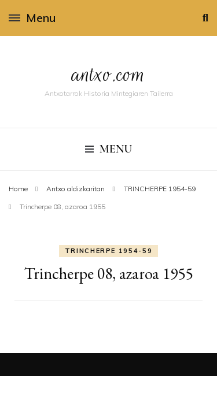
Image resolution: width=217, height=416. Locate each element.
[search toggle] (205, 18)
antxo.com (108, 74)
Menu (32, 17)
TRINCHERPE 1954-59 (109, 251)
